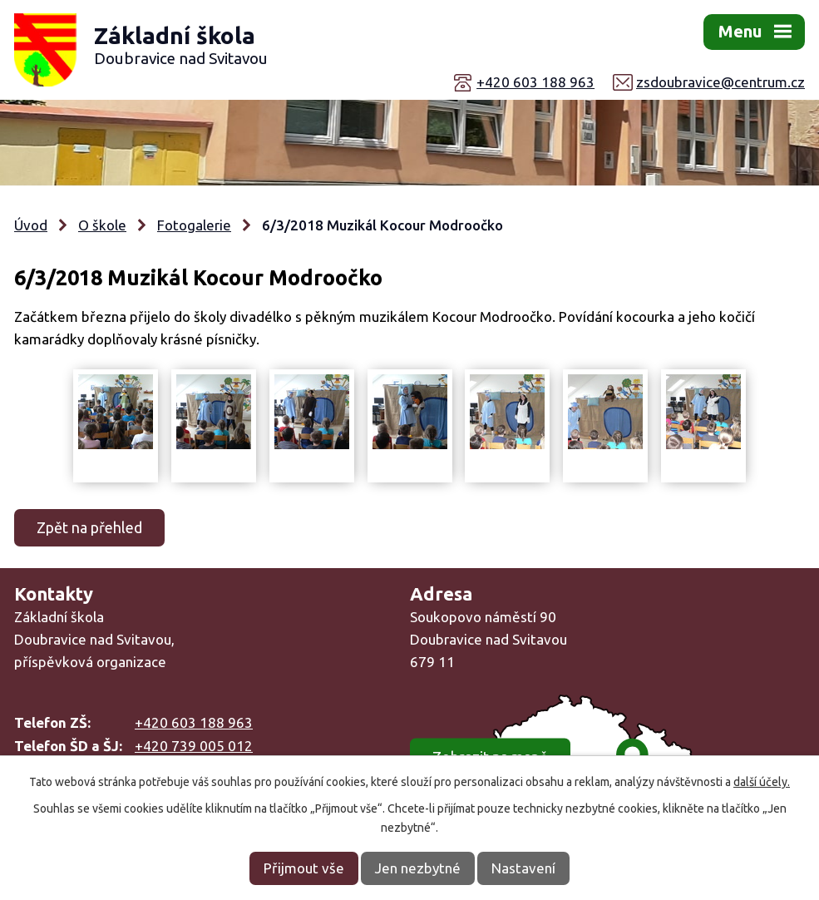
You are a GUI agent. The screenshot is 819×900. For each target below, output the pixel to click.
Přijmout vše (304, 868)
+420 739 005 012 (194, 746)
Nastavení (523, 868)
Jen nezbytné (418, 868)
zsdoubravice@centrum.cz (720, 82)
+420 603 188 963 (535, 82)
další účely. (761, 782)
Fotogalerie (194, 225)
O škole (102, 225)
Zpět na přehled (89, 527)
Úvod (30, 225)
